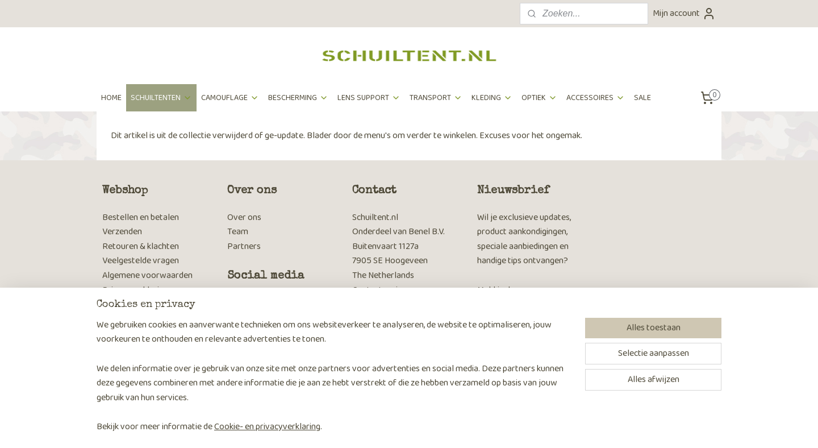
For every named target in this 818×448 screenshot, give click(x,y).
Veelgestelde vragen (140, 261)
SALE (642, 98)
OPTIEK (539, 98)
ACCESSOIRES (595, 98)
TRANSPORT (436, 98)
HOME (111, 98)
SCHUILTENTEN (161, 98)
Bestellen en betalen (140, 217)
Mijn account (684, 13)
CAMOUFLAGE (230, 98)
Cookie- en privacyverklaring (267, 427)
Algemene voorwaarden (147, 275)
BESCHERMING (298, 98)
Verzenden (122, 232)
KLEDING (491, 98)
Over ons (244, 217)
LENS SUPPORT (368, 98)
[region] (334, 383)
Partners (244, 246)
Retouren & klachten (140, 246)
